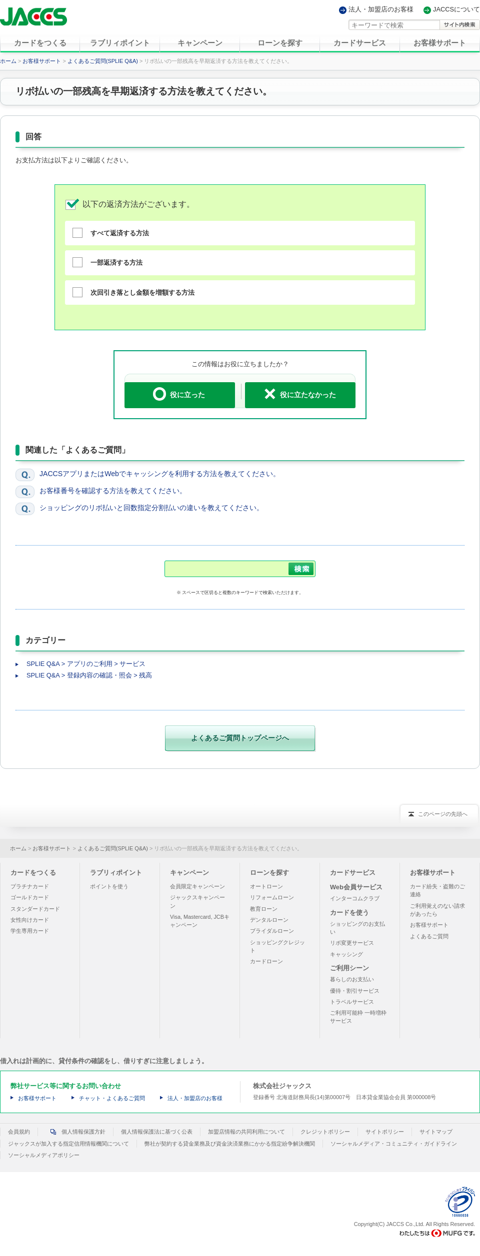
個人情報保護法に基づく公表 (156, 1132)
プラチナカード (29, 886)
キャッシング (346, 954)
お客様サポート (41, 61)
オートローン (266, 886)
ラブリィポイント (116, 872)
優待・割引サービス (355, 991)
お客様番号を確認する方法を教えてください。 (113, 491)
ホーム (8, 61)
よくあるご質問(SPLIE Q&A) (103, 61)
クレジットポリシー (325, 1132)
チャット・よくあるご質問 (112, 1098)
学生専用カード (29, 931)
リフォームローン (272, 897)
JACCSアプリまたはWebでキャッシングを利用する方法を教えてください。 (160, 474)
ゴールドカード (29, 897)
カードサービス (353, 872)
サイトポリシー (385, 1132)
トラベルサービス (352, 1002)
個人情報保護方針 (76, 1132)
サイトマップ (436, 1132)
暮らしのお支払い (352, 979)
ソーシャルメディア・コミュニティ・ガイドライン (393, 1144)
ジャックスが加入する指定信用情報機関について (68, 1144)
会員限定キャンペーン (197, 886)
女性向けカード (29, 920)
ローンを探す (269, 872)
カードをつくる (33, 872)
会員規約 (19, 1132)
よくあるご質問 (429, 936)
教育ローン (264, 909)
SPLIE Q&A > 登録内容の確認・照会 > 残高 (89, 675)
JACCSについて (456, 9)
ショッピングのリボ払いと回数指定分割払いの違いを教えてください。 (152, 508)
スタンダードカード (35, 909)
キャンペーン (189, 872)
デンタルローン (269, 920)
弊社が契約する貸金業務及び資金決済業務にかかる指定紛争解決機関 (229, 1144)
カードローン (266, 961)
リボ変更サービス (352, 943)
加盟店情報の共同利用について (246, 1132)
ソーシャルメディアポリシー (44, 1155)
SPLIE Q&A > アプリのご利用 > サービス (86, 663)
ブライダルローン (272, 931)
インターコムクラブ (355, 898)
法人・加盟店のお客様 (381, 9)
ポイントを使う (109, 886)
